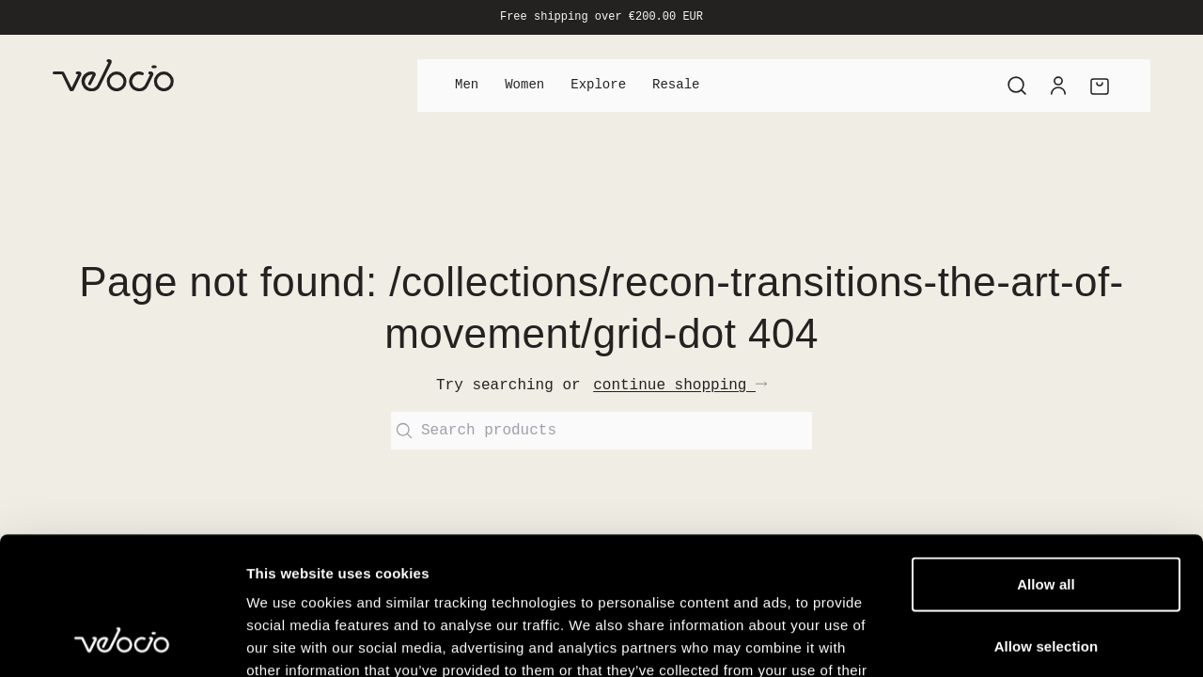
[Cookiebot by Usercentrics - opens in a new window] (121, 640)
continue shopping (680, 385)
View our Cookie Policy (393, 564)
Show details (986, 640)
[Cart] (1099, 85)
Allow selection (1046, 517)
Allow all (1046, 455)
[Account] (1058, 85)
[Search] (1017, 85)
